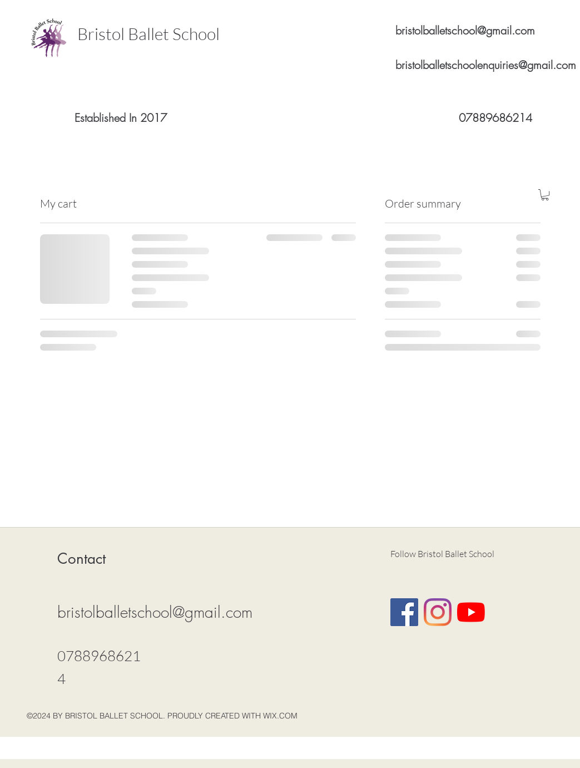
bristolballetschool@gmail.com (465, 30)
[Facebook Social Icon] (404, 612)
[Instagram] (438, 612)
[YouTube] (471, 612)
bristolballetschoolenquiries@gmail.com (485, 64)
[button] (545, 194)
